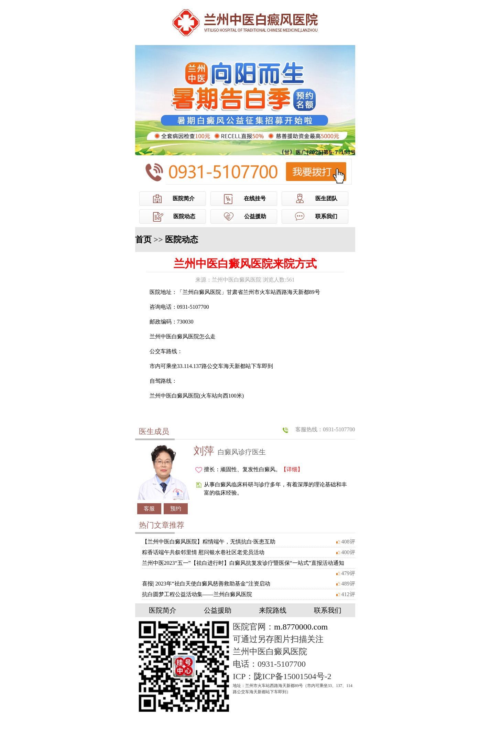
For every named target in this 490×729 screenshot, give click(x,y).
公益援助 (255, 216)
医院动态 (184, 216)
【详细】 (292, 469)
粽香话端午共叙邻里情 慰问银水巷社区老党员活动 (203, 552)
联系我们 (326, 216)
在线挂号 (255, 198)
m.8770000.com (301, 626)
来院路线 (272, 610)
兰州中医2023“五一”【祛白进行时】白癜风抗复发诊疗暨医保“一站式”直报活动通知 (243, 563)
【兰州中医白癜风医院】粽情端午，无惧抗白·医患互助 (208, 542)
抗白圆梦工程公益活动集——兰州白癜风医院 (197, 594)
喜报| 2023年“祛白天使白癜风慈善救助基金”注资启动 (206, 584)
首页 (143, 239)
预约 (175, 508)
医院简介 (184, 198)
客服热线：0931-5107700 (325, 429)
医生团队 (326, 198)
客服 (149, 508)
